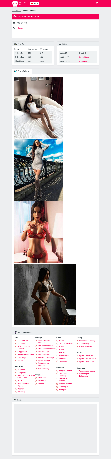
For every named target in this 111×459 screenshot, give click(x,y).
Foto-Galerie (21, 71)
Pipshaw (21, 389)
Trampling (63, 361)
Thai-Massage (43, 352)
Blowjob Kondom (65, 371)
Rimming (21, 392)
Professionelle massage (44, 341)
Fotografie (22, 373)
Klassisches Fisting (87, 341)
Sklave (61, 349)
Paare (20, 381)
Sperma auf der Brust (87, 359)
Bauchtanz (42, 381)
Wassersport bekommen (84, 375)
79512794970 (22, 23)
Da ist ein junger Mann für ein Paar (26, 376)
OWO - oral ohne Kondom (24, 347)
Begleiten (21, 370)
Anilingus (62, 390)
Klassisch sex (23, 341)
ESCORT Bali (16, 11)
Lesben (41, 384)
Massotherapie (44, 355)
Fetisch (20, 360)
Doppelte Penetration (26, 355)
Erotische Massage (45, 346)
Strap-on (62, 352)
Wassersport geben (87, 371)
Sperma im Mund (86, 356)
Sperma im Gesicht (86, 362)
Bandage (62, 358)
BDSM (61, 346)
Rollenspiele (63, 355)
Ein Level (21, 343)
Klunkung (19, 28)
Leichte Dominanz (66, 343)
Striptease (42, 378)
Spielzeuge (22, 357)
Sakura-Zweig (43, 369)
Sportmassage (44, 360)
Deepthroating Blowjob (64, 379)
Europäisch (84, 57)
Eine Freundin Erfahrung (64, 374)
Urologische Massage (47, 349)
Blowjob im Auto (65, 384)
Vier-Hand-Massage (46, 357)
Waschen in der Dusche (24, 384)
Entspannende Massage (43, 364)
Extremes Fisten (85, 346)
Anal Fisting (84, 343)
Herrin (61, 341)
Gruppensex (22, 352)
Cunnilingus (63, 387)
